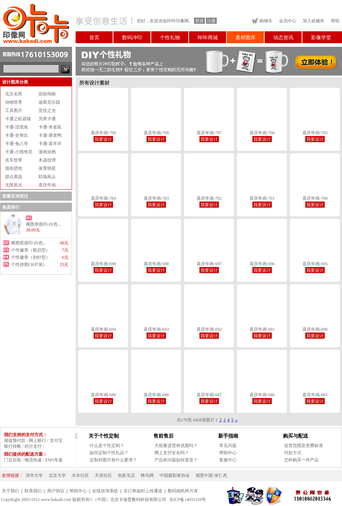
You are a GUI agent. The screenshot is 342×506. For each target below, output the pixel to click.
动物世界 (13, 102)
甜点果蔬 (13, 176)
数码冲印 (132, 37)
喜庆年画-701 (262, 198)
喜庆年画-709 (103, 132)
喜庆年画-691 (262, 329)
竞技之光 (47, 110)
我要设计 (103, 139)
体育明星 (47, 168)
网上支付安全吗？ (171, 452)
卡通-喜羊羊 (50, 143)
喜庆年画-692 (209, 329)
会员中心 (287, 20)
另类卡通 (47, 118)
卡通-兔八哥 (16, 143)
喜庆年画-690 (315, 329)
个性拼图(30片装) (27, 264)
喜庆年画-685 (315, 394)
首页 (94, 37)
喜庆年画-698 (156, 263)
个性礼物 (170, 37)
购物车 (266, 20)
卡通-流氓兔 (16, 127)
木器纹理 (47, 160)
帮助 (335, 20)
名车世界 (13, 160)
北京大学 (57, 475)
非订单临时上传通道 (142, 490)
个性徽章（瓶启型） (30, 250)
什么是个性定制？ (107, 445)
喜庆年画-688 (156, 394)
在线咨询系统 (105, 490)
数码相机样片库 (183, 490)
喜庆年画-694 (103, 329)
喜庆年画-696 (262, 263)
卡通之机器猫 (18, 118)
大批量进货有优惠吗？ (176, 445)
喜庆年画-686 (262, 394)
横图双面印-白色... (28, 242)
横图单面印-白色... (43, 224)
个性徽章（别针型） (30, 257)
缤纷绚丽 (47, 93)
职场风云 (47, 176)
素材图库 (245, 37)
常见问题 (228, 445)
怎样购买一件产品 (301, 459)
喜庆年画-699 (103, 263)
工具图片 (13, 110)
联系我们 (33, 490)
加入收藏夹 (313, 20)
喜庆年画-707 (209, 132)
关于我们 (10, 490)
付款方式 (292, 452)
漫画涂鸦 (47, 151)
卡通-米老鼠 (50, 127)
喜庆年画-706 (262, 132)
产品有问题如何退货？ (176, 459)
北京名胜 (13, 93)
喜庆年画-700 (315, 198)
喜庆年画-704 (103, 198)
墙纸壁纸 (13, 168)
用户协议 (55, 490)
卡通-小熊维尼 (18, 151)
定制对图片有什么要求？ (113, 459)
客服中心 (228, 459)
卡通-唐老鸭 (50, 135)
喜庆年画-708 (156, 132)
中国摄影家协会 (174, 475)
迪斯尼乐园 (49, 102)
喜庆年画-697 (209, 263)
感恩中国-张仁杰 (211, 475)
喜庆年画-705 (315, 132)
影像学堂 (321, 37)
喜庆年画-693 (156, 329)
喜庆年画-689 (103, 394)
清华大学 (34, 475)
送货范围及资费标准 (303, 445)
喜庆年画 (47, 185)
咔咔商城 (208, 37)
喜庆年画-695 (315, 263)
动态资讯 (283, 37)
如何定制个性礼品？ (109, 452)
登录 (199, 20)
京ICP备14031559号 (187, 499)
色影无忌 (126, 475)
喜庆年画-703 (156, 198)
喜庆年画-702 (209, 198)
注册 (211, 20)
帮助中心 (228, 452)
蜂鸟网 (147, 475)
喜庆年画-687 (209, 394)
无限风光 (13, 185)
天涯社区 (103, 475)
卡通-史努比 (16, 135)
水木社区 (80, 475)
